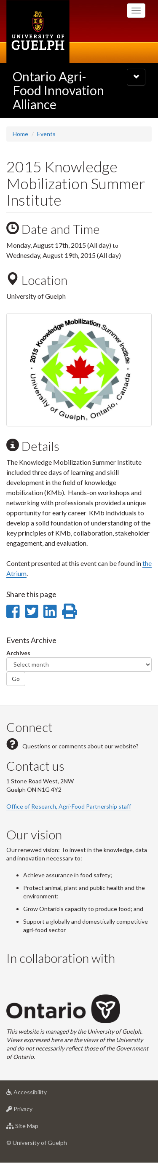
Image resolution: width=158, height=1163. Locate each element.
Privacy (32, 1110)
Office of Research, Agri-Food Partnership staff (68, 806)
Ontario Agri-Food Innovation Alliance (58, 90)
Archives (18, 653)
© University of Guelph (36, 1142)
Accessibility (39, 1094)
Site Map (35, 1127)
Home (20, 133)
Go (16, 678)
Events (46, 133)
